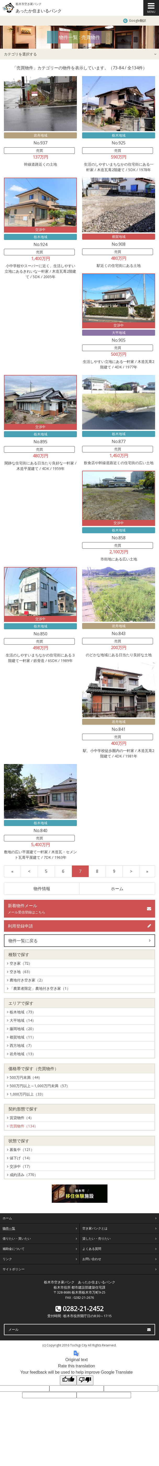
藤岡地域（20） (23, 1028)
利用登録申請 (20, 926)
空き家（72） (21, 963)
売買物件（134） (24, 1126)
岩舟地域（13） (23, 1053)
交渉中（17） (21, 1166)
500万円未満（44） (26, 1077)
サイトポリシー (14, 1269)
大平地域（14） (23, 1020)
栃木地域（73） (23, 1011)
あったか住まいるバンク (39, 11)
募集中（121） (22, 1149)
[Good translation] (68, 1380)
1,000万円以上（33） (27, 1094)
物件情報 (41, 888)
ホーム (117, 888)
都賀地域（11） (23, 1037)
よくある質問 (91, 1248)
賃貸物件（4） (22, 1117)
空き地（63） (21, 971)
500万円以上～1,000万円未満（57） (40, 1085)
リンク (7, 1259)
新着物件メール (26, 908)
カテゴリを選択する (20, 54)
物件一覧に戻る (23, 940)
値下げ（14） (21, 1157)
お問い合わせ (91, 1259)
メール (13, 1329)
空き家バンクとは (94, 1228)
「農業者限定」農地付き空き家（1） (40, 988)
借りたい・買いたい (17, 1238)
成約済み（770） (24, 1174)
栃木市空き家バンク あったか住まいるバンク (79, 1282)
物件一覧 (9, 1228)
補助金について (14, 1248)
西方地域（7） (22, 1045)
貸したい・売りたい (96, 1238)
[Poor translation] (85, 1380)
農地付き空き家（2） (27, 980)
